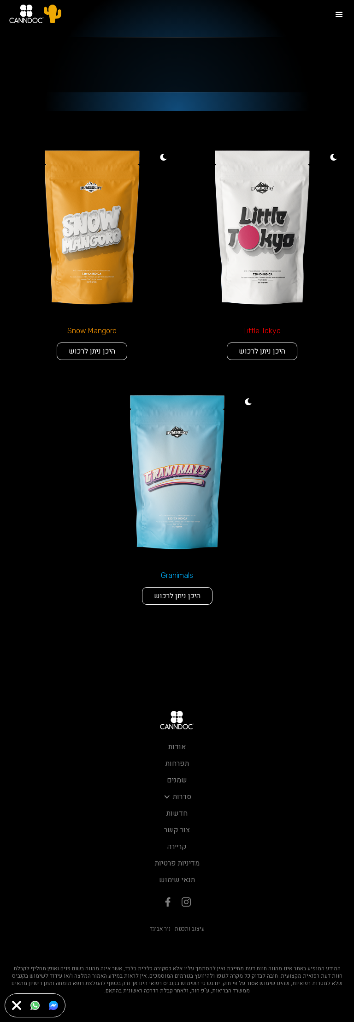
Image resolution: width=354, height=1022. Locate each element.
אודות (177, 746)
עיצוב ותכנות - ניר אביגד (177, 929)
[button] (339, 14)
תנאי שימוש (177, 879)
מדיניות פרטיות (177, 863)
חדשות (177, 813)
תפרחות (177, 763)
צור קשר (177, 830)
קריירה (177, 846)
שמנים (177, 780)
